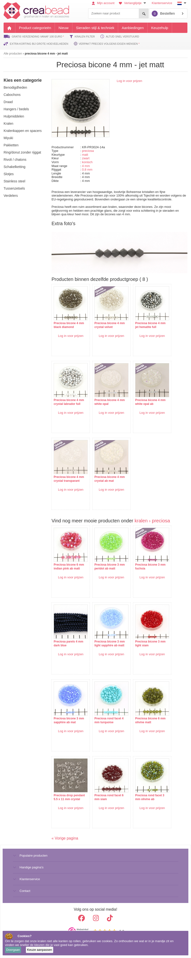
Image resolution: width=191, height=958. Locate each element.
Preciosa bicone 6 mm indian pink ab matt (69, 566)
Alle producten (13, 53)
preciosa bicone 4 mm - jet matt (46, 53)
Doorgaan (13, 950)
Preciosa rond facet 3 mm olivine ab (149, 797)
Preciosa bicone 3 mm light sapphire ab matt (109, 643)
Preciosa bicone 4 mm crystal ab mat (109, 478)
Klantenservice (162, 3)
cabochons (12, 95)
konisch (87, 162)
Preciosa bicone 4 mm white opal (109, 402)
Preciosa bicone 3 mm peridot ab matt (109, 566)
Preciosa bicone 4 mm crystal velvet (109, 325)
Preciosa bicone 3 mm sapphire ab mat (69, 720)
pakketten (11, 145)
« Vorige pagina (65, 838)
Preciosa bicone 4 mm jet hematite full (150, 325)
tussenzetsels (14, 188)
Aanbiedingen (133, 28)
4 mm (86, 166)
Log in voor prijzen (129, 81)
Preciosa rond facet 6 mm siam (108, 797)
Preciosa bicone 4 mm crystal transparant (69, 478)
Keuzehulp (159, 28)
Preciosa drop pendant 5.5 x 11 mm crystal (69, 797)
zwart (85, 158)
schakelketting (14, 167)
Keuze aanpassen (39, 950)
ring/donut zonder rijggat (22, 152)
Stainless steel (14, 181)
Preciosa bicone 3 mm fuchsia (150, 566)
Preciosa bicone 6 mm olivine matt (150, 720)
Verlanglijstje (133, 3)
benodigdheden (15, 87)
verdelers (11, 196)
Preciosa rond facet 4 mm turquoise (108, 720)
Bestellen (163, 14)
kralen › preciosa (152, 520)
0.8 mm (87, 169)
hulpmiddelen (14, 116)
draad (8, 102)
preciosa (88, 151)
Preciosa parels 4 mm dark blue (68, 643)
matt (85, 154)
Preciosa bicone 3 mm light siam (150, 643)
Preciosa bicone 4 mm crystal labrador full (69, 402)
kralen (8, 123)
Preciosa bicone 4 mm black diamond (69, 325)
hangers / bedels (16, 109)
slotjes (9, 174)
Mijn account (103, 3)
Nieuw (63, 28)
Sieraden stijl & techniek (95, 28)
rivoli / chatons (15, 159)
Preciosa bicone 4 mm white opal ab (150, 402)
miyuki (8, 138)
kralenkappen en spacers (23, 131)
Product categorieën (35, 28)
